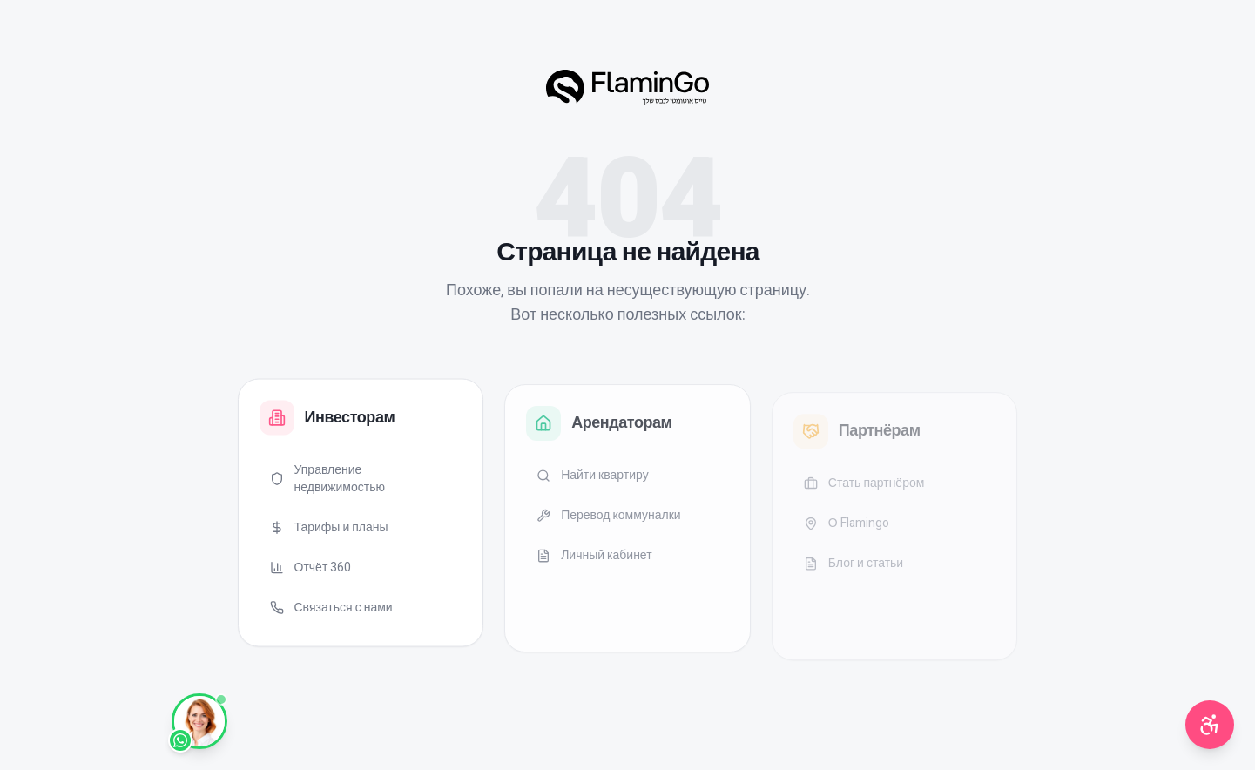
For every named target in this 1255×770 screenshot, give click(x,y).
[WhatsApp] (199, 721)
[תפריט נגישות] (1209, 724)
